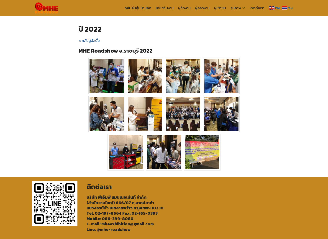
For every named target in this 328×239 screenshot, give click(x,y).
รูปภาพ (236, 8)
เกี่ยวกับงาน (165, 8)
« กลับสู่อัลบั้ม (89, 40)
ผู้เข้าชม (220, 8)
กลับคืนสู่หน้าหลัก (138, 8)
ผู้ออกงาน (202, 8)
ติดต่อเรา (257, 8)
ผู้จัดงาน (184, 8)
